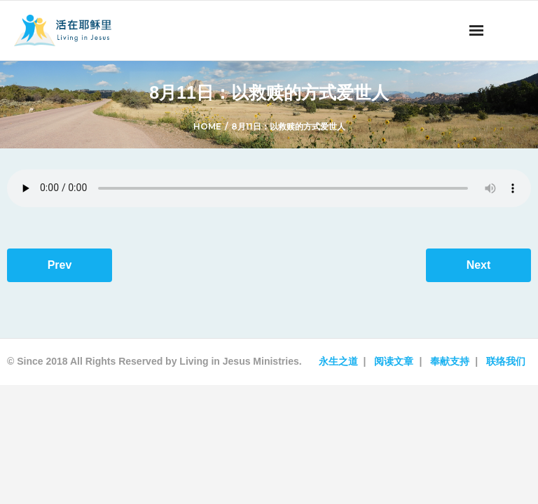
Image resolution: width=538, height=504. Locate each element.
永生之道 (338, 361)
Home (207, 126)
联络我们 (505, 361)
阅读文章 (393, 361)
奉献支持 (449, 361)
